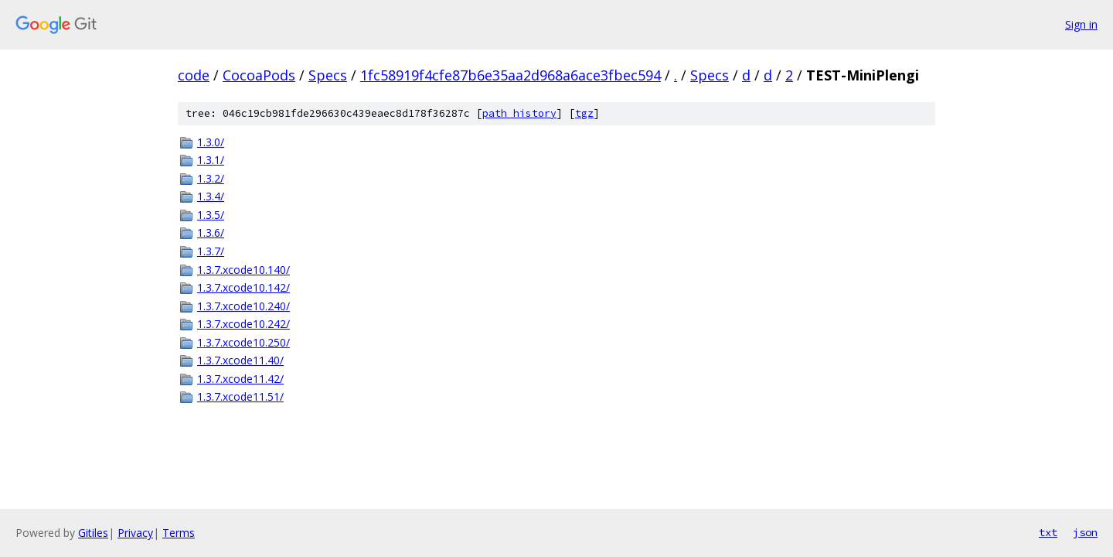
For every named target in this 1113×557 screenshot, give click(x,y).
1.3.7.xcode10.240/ (243, 306)
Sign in (1081, 24)
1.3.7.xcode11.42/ (240, 378)
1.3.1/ (210, 159)
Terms (178, 532)
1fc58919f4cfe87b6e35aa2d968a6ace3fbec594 (510, 75)
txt (1048, 532)
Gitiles (93, 532)
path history (519, 113)
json (1085, 532)
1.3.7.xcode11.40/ (240, 360)
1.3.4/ (210, 196)
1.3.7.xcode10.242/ (243, 323)
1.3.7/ (210, 251)
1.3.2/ (210, 178)
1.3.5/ (210, 214)
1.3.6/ (210, 232)
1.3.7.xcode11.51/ (240, 396)
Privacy (135, 532)
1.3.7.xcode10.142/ (243, 287)
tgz (584, 113)
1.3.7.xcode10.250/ (243, 342)
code (193, 75)
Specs (327, 75)
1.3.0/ (210, 142)
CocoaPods (259, 75)
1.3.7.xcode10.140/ (243, 269)
